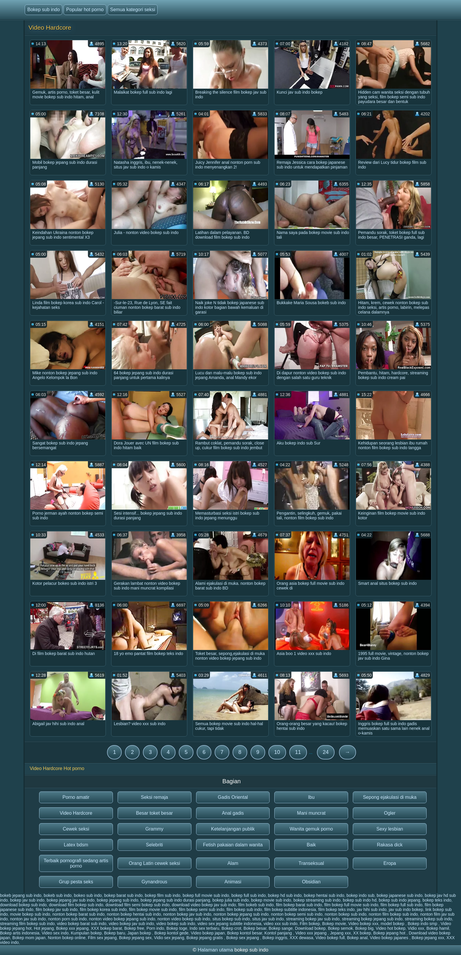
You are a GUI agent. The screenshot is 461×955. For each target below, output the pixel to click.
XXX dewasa (301, 937)
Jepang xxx (340, 933)
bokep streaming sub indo (316, 900)
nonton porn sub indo (67, 919)
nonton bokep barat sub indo (78, 914)
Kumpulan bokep (86, 933)
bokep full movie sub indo (206, 895)
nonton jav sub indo (28, 919)
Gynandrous (154, 881)
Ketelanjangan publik (233, 828)
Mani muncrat (311, 813)
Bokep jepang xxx (428, 937)
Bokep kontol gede (171, 933)
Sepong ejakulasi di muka (389, 797)
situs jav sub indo (268, 919)
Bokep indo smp (423, 923)
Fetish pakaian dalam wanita (233, 844)
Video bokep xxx (363, 923)
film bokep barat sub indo (299, 904)
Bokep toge (176, 928)
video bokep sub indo (175, 923)
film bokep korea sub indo (103, 909)
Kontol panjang (278, 933)
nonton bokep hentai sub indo (134, 914)
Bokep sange (281, 928)
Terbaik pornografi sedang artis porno (76, 863)
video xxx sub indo (281, 923)
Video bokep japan (208, 933)
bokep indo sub (360, 895)
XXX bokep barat (106, 928)
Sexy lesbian (389, 828)
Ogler (389, 813)
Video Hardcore (76, 813)
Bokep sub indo (43, 9)
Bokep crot (231, 928)
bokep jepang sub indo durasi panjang (175, 900)
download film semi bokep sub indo (138, 904)
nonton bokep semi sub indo (297, 914)
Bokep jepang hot (390, 933)
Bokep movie (334, 923)
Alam (233, 863)
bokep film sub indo (163, 895)
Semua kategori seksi (132, 9)
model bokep (393, 923)
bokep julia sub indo (230, 900)
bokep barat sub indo (123, 895)
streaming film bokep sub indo (27, 923)
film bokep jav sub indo (56, 909)
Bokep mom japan (29, 937)
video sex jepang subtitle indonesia (229, 923)
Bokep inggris (274, 937)
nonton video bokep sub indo (184, 919)
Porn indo (155, 928)
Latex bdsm (76, 844)
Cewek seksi (76, 828)
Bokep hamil (437, 928)
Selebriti (154, 844)
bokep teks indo (436, 900)
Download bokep (310, 928)
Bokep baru (114, 933)
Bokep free (134, 928)
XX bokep (362, 933)
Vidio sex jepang (169, 937)
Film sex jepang (102, 937)
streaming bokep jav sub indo (313, 919)
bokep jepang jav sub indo (71, 900)
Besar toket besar (154, 813)
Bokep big (364, 928)
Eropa (389, 863)
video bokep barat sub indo (81, 923)
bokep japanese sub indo (399, 895)
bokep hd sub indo (284, 895)
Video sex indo (55, 933)
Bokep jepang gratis (205, 937)
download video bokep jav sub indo (204, 904)
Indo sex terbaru (204, 928)
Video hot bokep (390, 928)
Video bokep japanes (389, 937)
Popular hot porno (84, 9)
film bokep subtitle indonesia (290, 909)
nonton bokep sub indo (346, 914)
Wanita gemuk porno (311, 828)
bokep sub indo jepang (399, 900)
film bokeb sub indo (256, 904)
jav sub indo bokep (406, 909)
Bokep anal (357, 937)
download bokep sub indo (23, 904)
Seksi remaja (154, 797)
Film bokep (310, 923)
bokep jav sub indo (27, 900)
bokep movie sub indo (271, 900)
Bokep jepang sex (135, 937)
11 (298, 752)
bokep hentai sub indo (324, 895)
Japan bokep (139, 933)
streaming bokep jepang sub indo (372, 919)
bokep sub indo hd (359, 900)
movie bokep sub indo (30, 914)
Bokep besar (254, 928)
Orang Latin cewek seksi (154, 863)
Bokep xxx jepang (72, 928)
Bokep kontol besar (244, 933)
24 (326, 752)
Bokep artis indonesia (19, 933)
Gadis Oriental (233, 797)
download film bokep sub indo (76, 904)
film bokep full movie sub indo (351, 904)
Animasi (233, 881)
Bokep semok (340, 928)
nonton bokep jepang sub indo (241, 914)
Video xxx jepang (311, 933)
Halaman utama (215, 950)
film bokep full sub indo (401, 904)
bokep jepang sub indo (117, 900)
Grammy (154, 828)
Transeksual (311, 863)
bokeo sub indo (88, 895)
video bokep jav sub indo (131, 923)
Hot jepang (44, 928)
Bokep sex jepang (243, 937)
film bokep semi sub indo (201, 909)
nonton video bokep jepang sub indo (122, 919)
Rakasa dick (389, 844)
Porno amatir (76, 797)
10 (277, 752)
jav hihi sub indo (371, 909)
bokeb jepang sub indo (20, 895)
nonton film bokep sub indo (393, 914)
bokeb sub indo (58, 895)
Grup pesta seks (76, 881)
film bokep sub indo (244, 909)
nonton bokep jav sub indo (187, 914)
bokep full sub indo (248, 895)
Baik (311, 844)
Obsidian (311, 881)
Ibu (311, 797)
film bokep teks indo (336, 909)
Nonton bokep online (67, 937)
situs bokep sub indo (231, 919)
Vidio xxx (416, 928)
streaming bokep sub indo (428, 919)
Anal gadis (233, 813)
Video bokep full (330, 937)
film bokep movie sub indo (153, 909)
